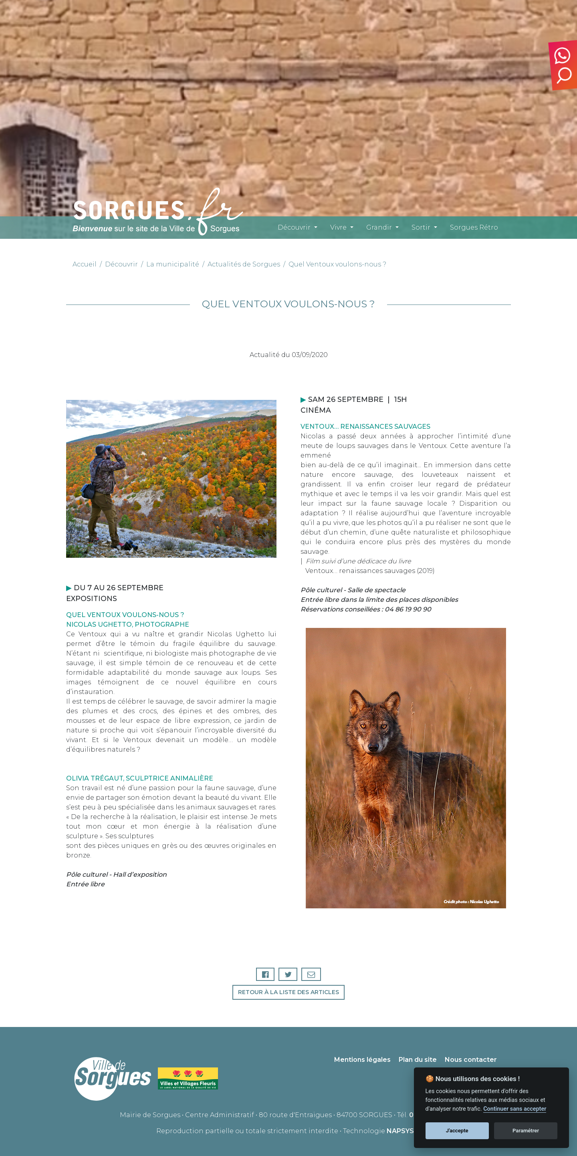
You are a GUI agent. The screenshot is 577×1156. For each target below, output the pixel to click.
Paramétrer (525, 1131)
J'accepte (457, 1131)
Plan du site (418, 1059)
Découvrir (294, 227)
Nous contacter (471, 1059)
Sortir (421, 227)
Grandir (379, 227)
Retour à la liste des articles (288, 992)
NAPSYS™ (404, 1131)
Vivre (338, 227)
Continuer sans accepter (514, 1109)
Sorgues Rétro (474, 227)
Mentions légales (362, 1059)
